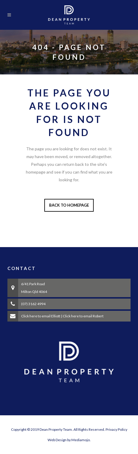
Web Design (57, 440)
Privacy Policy (116, 429)
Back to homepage (69, 205)
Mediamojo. (81, 440)
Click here (29, 316)
